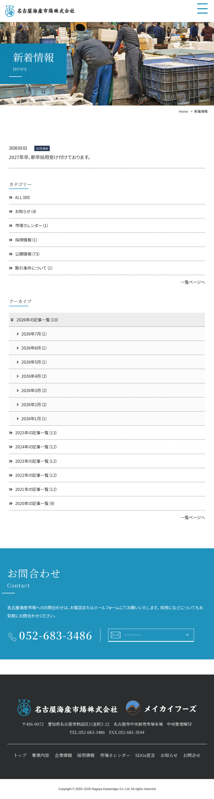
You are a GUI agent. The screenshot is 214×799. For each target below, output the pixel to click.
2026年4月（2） (32, 376)
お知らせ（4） (23, 211)
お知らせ (169, 755)
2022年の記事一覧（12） (33, 475)
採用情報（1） (23, 240)
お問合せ (191, 755)
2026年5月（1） (32, 362)
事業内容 (40, 755)
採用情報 (86, 755)
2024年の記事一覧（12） (33, 447)
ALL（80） (20, 197)
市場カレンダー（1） (29, 225)
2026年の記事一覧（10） (34, 320)
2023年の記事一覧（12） (33, 461)
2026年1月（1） (32, 418)
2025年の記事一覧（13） (33, 432)
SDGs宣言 (145, 755)
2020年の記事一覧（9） (32, 503)
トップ (20, 755)
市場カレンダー (115, 755)
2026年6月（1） (32, 348)
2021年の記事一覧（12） (33, 489)
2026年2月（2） (32, 404)
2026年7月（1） (32, 334)
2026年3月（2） (32, 390)
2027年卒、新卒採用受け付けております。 (49, 157)
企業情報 (63, 755)
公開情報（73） (24, 254)
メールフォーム (141, 634)
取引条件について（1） (31, 268)
